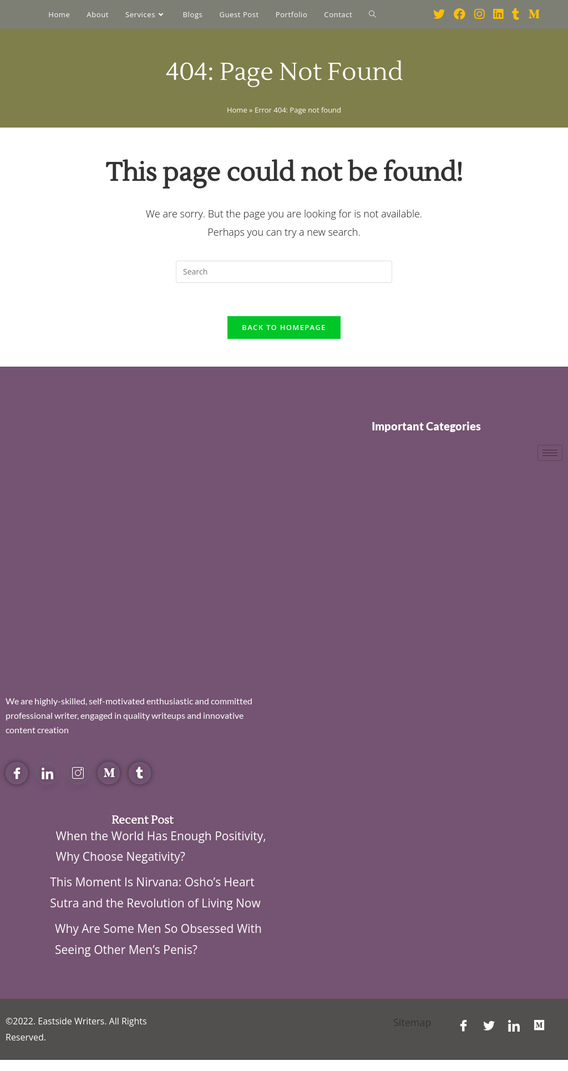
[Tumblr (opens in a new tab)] (516, 14)
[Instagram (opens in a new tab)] (479, 14)
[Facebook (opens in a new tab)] (459, 14)
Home (237, 110)
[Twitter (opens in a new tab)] (439, 14)
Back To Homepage (284, 327)
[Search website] (372, 14)
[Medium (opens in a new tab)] (534, 14)
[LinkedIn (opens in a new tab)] (498, 14)
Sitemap (412, 1022)
